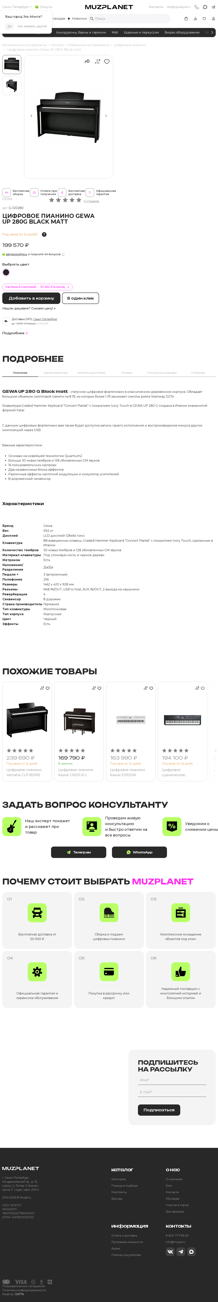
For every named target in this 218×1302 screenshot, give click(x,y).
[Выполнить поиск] (92, 18)
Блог (169, 1185)
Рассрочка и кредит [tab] (162, 372)
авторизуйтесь (16, 254)
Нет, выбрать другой (32, 26)
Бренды (116, 1198)
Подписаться (159, 1110)
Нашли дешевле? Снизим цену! (28, 308)
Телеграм (79, 852)
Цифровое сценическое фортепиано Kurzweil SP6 (181, 772)
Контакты (156, 7)
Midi (115, 32)
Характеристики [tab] (56, 372)
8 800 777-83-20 (177, 1235)
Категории (118, 1179)
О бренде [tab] (198, 372)
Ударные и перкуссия (141, 32)
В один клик (80, 298)
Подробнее (15, 333)
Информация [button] (177, 7)
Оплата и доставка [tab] (91, 372)
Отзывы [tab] (126, 372)
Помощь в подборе (124, 1185)
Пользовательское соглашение (23, 1286)
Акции (115, 1248)
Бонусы (43, 7)
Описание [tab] (20, 372)
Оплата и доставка (124, 1235)
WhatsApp (139, 852)
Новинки (77, 18)
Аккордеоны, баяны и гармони (81, 32)
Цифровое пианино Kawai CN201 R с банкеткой (75, 772)
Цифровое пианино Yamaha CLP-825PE (24, 772)
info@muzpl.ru (175, 1242)
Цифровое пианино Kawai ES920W (127, 772)
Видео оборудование (182, 32)
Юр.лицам (172, 1198)
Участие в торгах (177, 1205)
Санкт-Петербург (15, 7)
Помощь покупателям (126, 1255)
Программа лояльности (127, 1242)
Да (9, 26)
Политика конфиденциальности (24, 1290)
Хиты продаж (52, 18)
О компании (174, 1179)
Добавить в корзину (31, 298)
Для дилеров (175, 1211)
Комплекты (119, 1192)
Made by (13, 1294)
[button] (106, 116)
